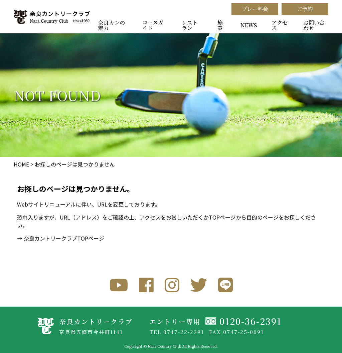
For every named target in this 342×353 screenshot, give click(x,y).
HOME (21, 164)
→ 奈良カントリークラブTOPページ (60, 238)
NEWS (248, 25)
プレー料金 (255, 9)
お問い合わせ (314, 25)
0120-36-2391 (250, 321)
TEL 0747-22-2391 (176, 331)
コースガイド (152, 25)
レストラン (190, 25)
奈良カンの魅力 (111, 25)
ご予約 (305, 9)
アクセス (280, 25)
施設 (220, 25)
